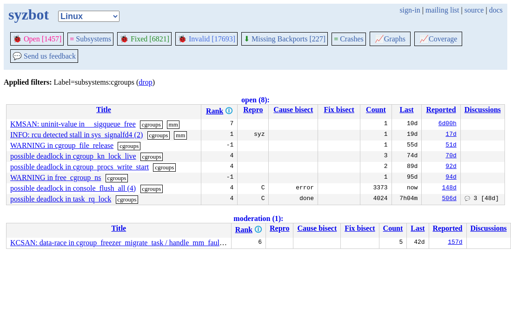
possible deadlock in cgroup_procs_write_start (79, 167)
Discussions (483, 110)
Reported (441, 110)
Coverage (438, 39)
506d (449, 199)
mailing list (442, 10)
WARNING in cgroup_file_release (61, 145)
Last (406, 110)
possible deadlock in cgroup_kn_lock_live (73, 156)
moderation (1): (258, 218)
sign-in (409, 10)
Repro (253, 110)
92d (450, 167)
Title (103, 110)
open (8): (255, 100)
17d (450, 135)
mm (173, 124)
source (474, 10)
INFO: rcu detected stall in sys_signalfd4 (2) (76, 135)
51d (450, 145)
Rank (214, 111)
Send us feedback (44, 56)
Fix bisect (339, 110)
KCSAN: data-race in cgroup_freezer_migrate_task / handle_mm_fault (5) (121, 243)
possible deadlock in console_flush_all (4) (73, 188)
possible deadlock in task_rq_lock (60, 199)
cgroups (151, 124)
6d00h (447, 124)
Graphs (390, 39)
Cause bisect (293, 110)
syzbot (28, 14)
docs (496, 10)
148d (449, 188)
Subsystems (90, 39)
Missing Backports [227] (284, 39)
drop (145, 82)
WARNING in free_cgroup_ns (55, 177)
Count (376, 110)
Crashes (349, 39)
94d (450, 178)
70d (450, 156)
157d (455, 243)
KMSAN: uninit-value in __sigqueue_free (73, 124)
